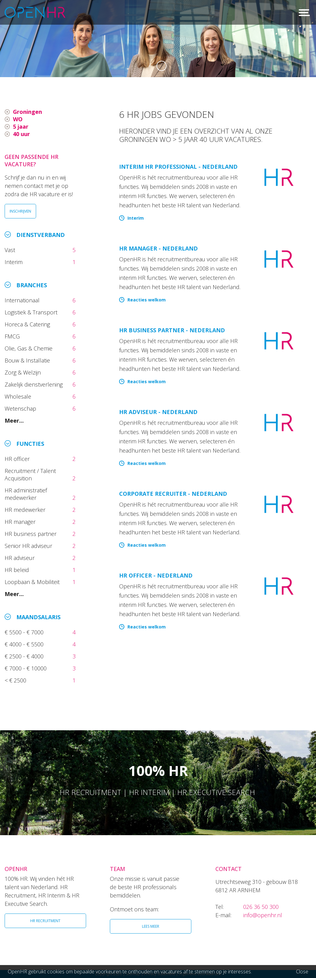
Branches (31, 285)
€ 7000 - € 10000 (26, 668)
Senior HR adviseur (29, 545)
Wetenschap (22, 408)
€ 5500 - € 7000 (25, 632)
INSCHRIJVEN (20, 211)
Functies (30, 443)
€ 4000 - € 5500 (25, 644)
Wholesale (19, 396)
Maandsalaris (38, 617)
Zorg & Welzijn (23, 372)
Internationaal (23, 300)
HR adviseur (20, 558)
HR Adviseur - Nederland (158, 412)
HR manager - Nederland (158, 248)
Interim (15, 262)
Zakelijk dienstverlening (34, 384)
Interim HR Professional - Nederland (178, 166)
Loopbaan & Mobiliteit (33, 582)
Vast (11, 250)
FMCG (13, 336)
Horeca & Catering (28, 324)
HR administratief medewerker (26, 494)
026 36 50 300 (261, 906)
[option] (158, 38)
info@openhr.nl (262, 915)
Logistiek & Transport (32, 312)
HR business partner (31, 533)
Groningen (27, 111)
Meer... (14, 420)
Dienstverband (40, 234)
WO (18, 119)
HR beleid (18, 570)
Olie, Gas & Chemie (29, 348)
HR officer (18, 458)
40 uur (21, 134)
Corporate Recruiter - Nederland (173, 493)
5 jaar (20, 126)
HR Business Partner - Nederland (172, 330)
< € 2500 (16, 680)
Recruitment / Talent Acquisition (30, 474)
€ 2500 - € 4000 (25, 656)
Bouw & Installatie (28, 360)
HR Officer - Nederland (156, 575)
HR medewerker (26, 509)
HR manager (21, 521)
